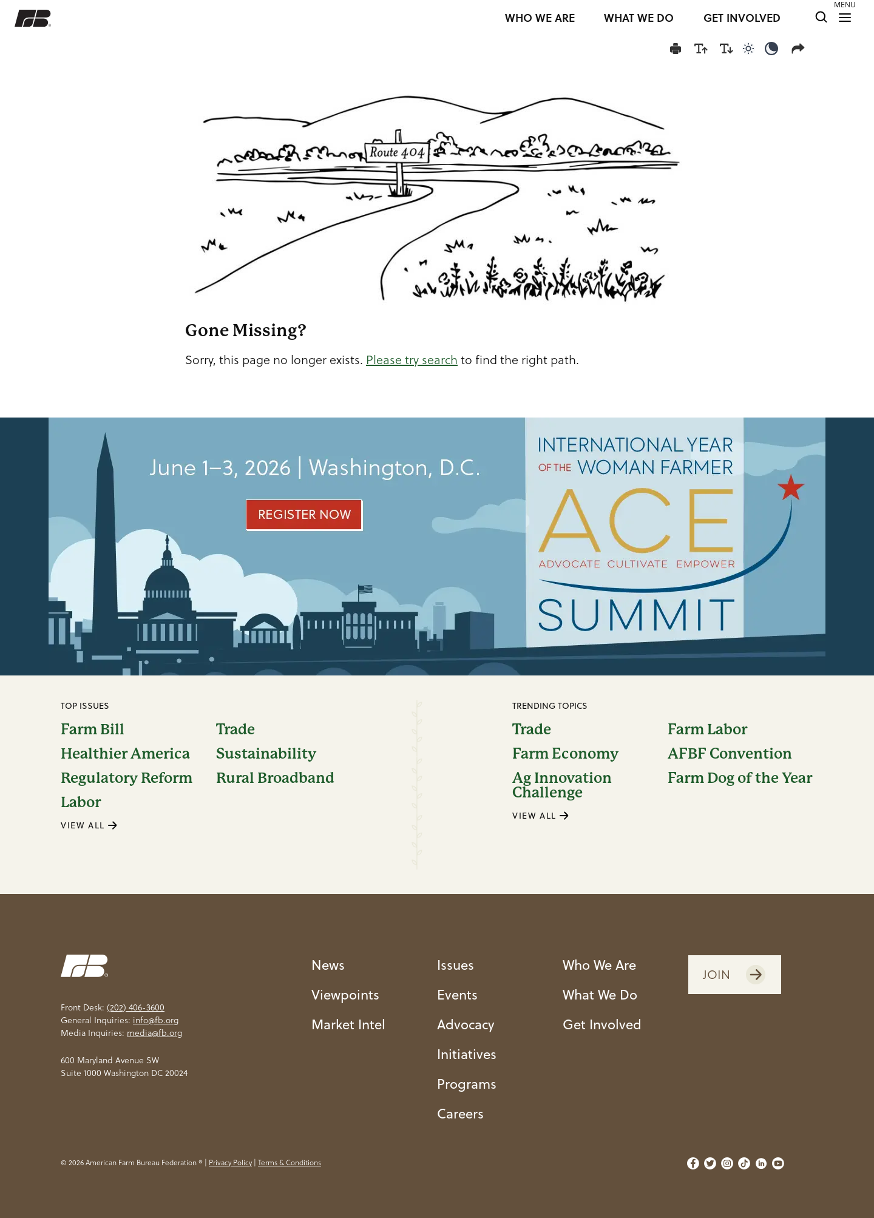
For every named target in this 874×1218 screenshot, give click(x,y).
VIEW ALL (89, 825)
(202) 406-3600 (135, 1007)
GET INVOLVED (742, 18)
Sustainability (266, 753)
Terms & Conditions (289, 1162)
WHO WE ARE (540, 18)
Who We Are (599, 964)
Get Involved (602, 1024)
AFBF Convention (730, 753)
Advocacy (466, 1024)
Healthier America (125, 753)
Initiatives (466, 1053)
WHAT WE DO (639, 18)
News (328, 964)
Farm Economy (565, 753)
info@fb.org (155, 1020)
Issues (455, 964)
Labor (81, 802)
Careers (460, 1113)
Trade (235, 729)
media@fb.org (154, 1033)
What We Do (600, 994)
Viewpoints (345, 994)
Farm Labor (707, 729)
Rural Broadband (275, 778)
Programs (466, 1083)
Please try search (412, 359)
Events (457, 994)
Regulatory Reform (126, 778)
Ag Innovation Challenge (562, 785)
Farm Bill (92, 729)
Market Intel (348, 1024)
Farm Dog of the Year (740, 779)
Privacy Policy (230, 1162)
